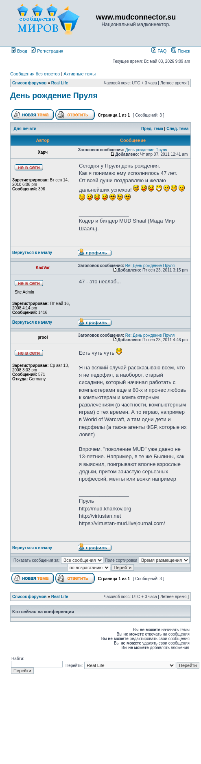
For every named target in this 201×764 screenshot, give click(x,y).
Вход (19, 51)
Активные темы (79, 73)
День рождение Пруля (54, 95)
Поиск (180, 51)
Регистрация (47, 51)
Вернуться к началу (32, 252)
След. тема (177, 128)
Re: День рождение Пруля (150, 265)
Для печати (25, 128)
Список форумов (29, 83)
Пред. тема (152, 128)
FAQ (158, 51)
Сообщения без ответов (35, 73)
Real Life (59, 83)
